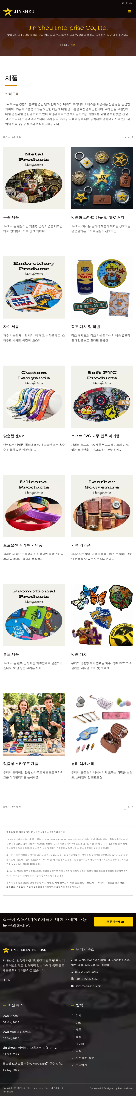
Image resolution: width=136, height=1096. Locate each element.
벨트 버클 (119, 882)
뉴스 (78, 1036)
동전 (77, 882)
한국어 (129, 2)
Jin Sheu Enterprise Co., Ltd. (38, 1087)
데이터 (80, 1043)
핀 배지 (55, 882)
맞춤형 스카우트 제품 (21, 763)
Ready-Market (125, 1088)
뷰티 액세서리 (82, 763)
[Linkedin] (14, 980)
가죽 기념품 (81, 545)
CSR (78, 1022)
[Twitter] (9, 980)
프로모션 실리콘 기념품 (22, 545)
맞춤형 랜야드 (14, 435)
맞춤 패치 (79, 654)
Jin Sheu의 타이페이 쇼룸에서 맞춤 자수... (29, 1048)
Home (63, 44)
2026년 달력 (11, 1016)
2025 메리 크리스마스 (17, 1032)
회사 (78, 1015)
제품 (73, 44)
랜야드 (42, 882)
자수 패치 (10, 887)
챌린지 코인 (85, 882)
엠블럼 (111, 882)
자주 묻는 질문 (85, 1057)
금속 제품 (11, 217)
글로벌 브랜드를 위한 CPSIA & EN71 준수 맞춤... (33, 1064)
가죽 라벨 (21, 887)
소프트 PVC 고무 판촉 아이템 (95, 435)
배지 (94, 882)
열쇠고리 (64, 882)
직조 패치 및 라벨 (85, 326)
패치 (49, 882)
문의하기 (58, 887)
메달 (72, 882)
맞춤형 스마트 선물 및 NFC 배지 (97, 217)
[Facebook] (4, 980)
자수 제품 (11, 326)
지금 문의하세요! (114, 921)
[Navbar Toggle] (129, 11)
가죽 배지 (102, 882)
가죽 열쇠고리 (33, 887)
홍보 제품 (11, 654)
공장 (78, 1050)
